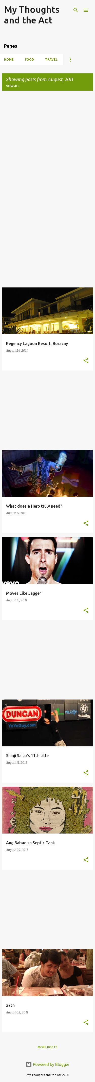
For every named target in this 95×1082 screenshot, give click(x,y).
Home (9, 59)
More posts (48, 1047)
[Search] (76, 10)
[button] (86, 361)
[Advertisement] (47, 142)
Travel (51, 59)
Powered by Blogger (47, 1064)
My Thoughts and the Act (32, 14)
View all (12, 86)
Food (29, 59)
